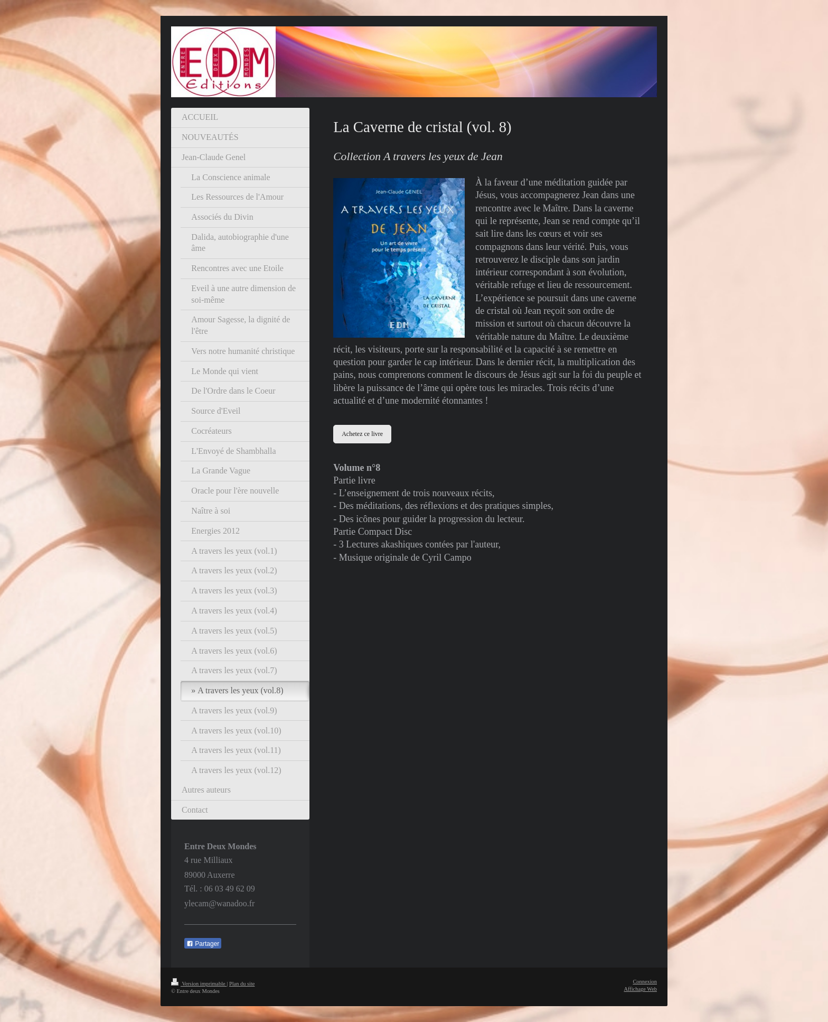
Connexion (645, 981)
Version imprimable (199, 984)
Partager (202, 943)
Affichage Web (640, 989)
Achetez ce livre (362, 434)
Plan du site (242, 984)
